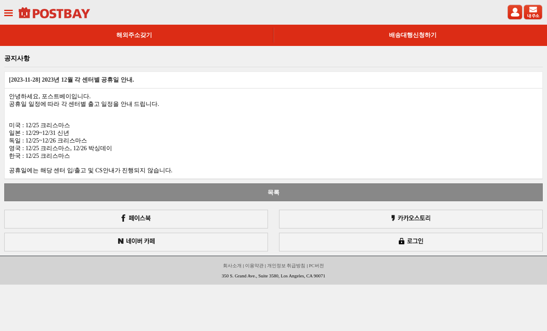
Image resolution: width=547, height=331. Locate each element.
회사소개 (232, 265)
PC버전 (316, 265)
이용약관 (254, 265)
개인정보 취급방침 (286, 265)
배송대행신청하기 (413, 35)
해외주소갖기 (134, 35)
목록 (273, 192)
